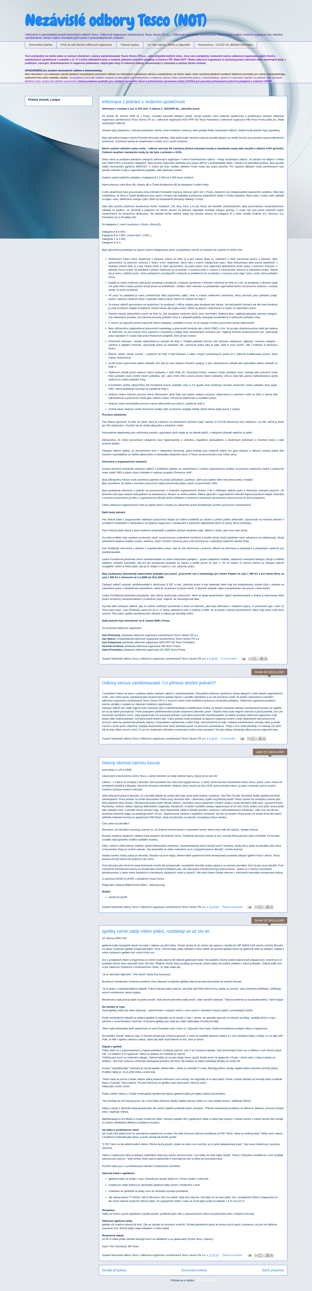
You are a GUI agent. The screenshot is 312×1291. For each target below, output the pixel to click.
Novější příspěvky (114, 1270)
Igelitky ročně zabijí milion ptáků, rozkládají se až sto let (156, 931)
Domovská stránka (40, 44)
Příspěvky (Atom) (205, 1280)
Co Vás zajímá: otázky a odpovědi (169, 44)
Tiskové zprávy (130, 44)
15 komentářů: (229, 658)
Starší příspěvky (273, 1270)
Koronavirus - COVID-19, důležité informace (225, 44)
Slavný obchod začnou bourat (131, 762)
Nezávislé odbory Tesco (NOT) (115, 21)
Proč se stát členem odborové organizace (86, 44)
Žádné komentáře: (233, 906)
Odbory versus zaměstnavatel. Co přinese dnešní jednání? (159, 682)
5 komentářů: (229, 738)
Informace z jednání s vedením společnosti (143, 101)
